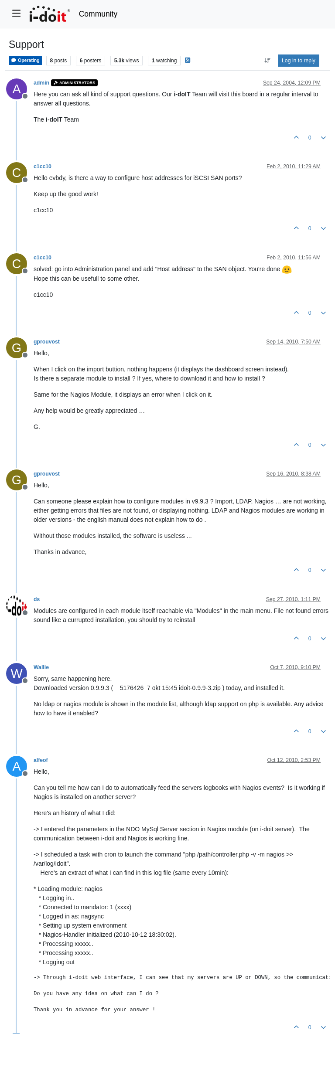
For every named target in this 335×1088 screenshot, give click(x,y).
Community (98, 14)
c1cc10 (42, 166)
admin (41, 83)
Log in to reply (298, 61)
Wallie (41, 667)
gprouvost (47, 342)
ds (37, 599)
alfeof (41, 760)
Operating (25, 60)
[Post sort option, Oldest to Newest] (267, 60)
